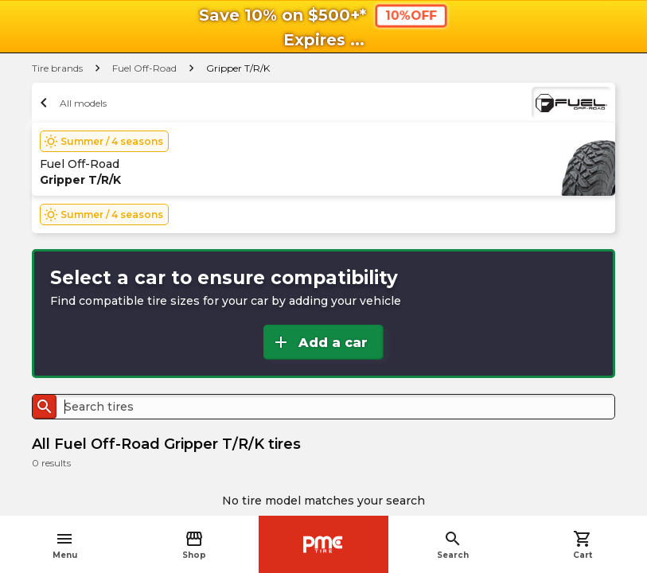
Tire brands (57, 68)
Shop (194, 544)
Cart (582, 544)
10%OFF (411, 15)
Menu (65, 544)
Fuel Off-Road (144, 68)
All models (71, 103)
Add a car (319, 342)
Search (453, 544)
